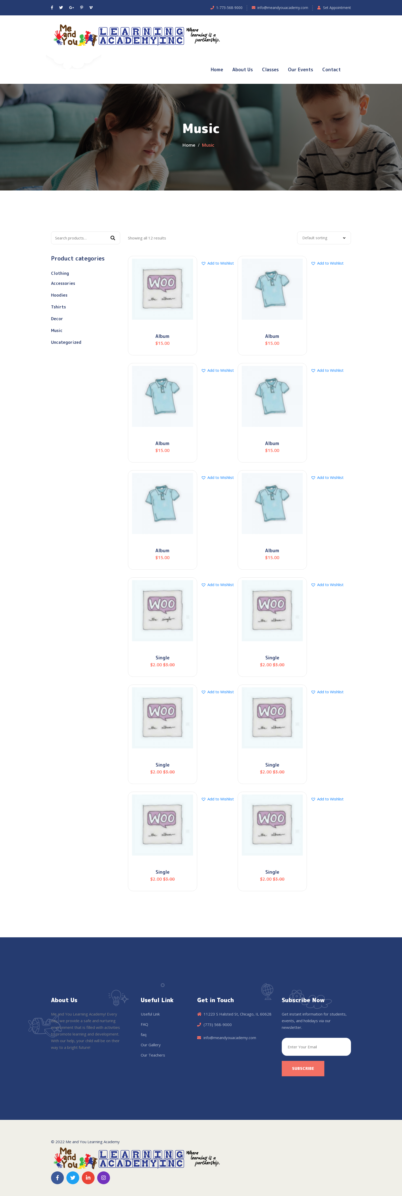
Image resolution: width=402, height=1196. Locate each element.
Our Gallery (151, 1044)
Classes (270, 69)
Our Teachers (153, 1055)
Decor (57, 318)
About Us (242, 69)
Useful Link (150, 1014)
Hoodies (59, 295)
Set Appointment (337, 7)
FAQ (144, 1024)
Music (57, 330)
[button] (217, 263)
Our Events (300, 69)
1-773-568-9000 (229, 7)
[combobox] (324, 238)
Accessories (63, 283)
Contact (331, 69)
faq (143, 1034)
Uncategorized (66, 342)
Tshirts (58, 307)
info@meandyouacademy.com (282, 7)
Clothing (60, 273)
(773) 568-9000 (218, 1024)
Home (217, 69)
